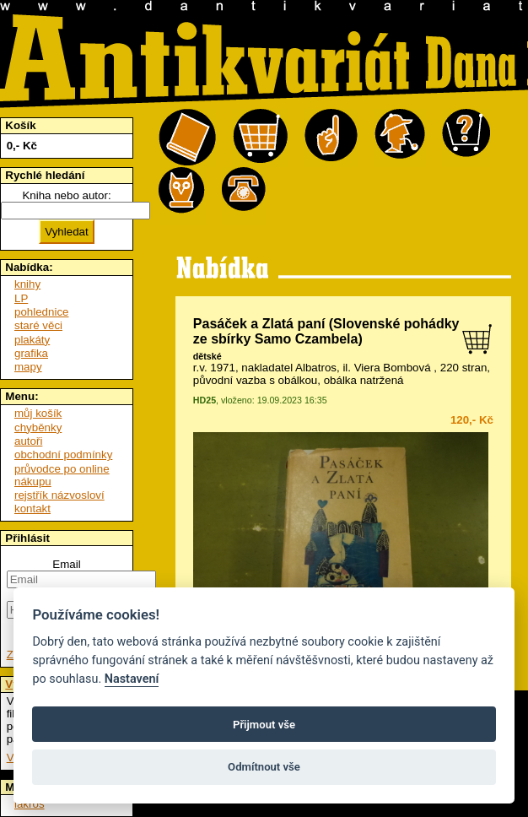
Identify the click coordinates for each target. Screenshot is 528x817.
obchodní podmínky (63, 454)
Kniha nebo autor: (66, 195)
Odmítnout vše (264, 766)
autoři (28, 441)
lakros (29, 804)
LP (21, 298)
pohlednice (41, 312)
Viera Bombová (392, 367)
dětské (207, 356)
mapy (28, 366)
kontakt (32, 508)
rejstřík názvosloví (59, 495)
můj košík (38, 413)
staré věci (38, 325)
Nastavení (132, 679)
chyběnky (38, 427)
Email (66, 564)
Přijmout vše (264, 724)
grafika (31, 353)
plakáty (32, 339)
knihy (27, 284)
